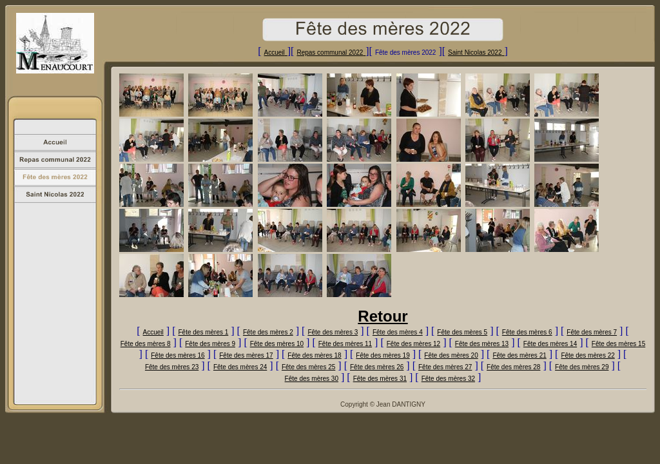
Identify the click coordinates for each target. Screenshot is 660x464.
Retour (382, 316)
